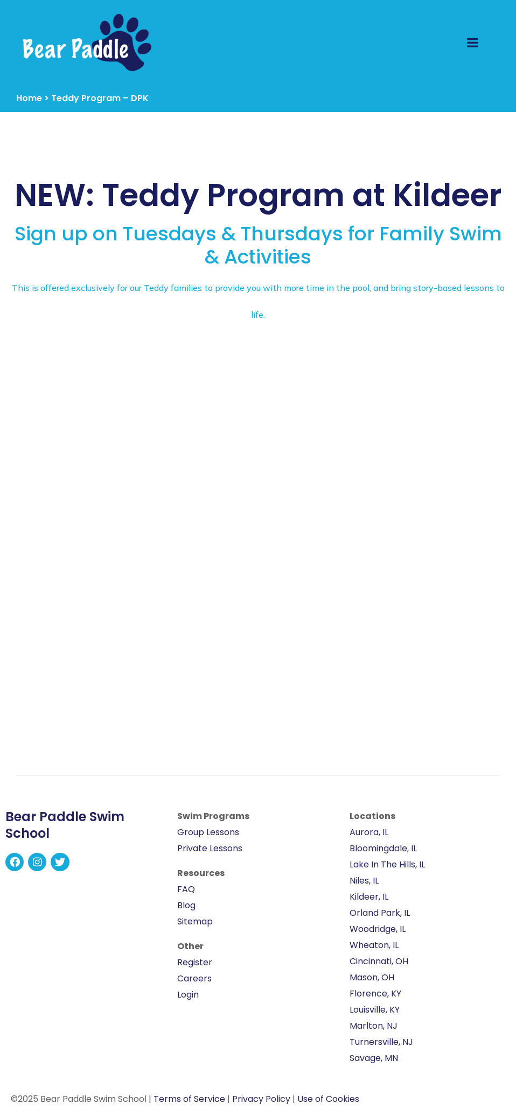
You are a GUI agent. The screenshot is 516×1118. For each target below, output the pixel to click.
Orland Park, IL (380, 913)
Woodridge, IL (378, 929)
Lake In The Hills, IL (387, 864)
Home (29, 98)
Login (188, 994)
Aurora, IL (369, 832)
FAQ (186, 889)
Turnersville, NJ (381, 1042)
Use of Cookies (328, 1099)
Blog (186, 905)
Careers (194, 978)
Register (194, 962)
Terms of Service (189, 1099)
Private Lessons (209, 848)
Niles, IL (364, 880)
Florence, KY (375, 993)
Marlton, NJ (374, 1026)
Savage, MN (374, 1058)
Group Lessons (208, 832)
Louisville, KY (375, 1009)
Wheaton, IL (374, 945)
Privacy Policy (261, 1099)
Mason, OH (372, 977)
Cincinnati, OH (379, 961)
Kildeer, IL (369, 897)
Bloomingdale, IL (383, 848)
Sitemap (195, 921)
